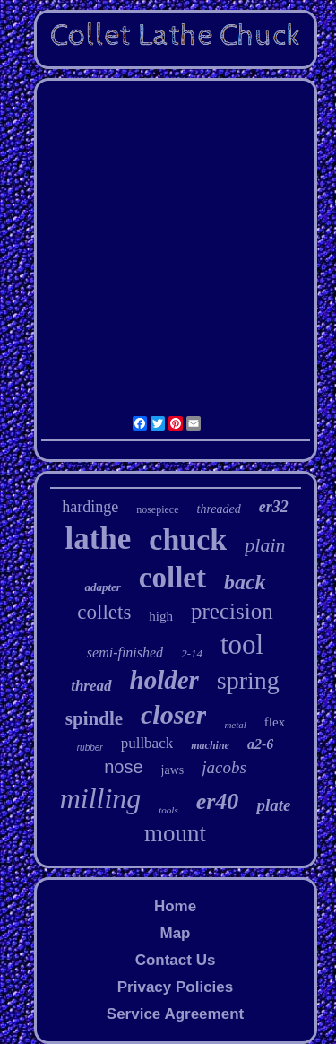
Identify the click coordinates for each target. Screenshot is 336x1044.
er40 (217, 801)
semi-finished (125, 652)
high (161, 616)
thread (91, 685)
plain (265, 545)
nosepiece (157, 509)
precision (232, 611)
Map (174, 933)
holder (164, 680)
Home (175, 906)
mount (175, 833)
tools (168, 810)
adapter (102, 587)
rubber (90, 748)
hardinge (90, 507)
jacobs (224, 767)
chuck (188, 539)
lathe (98, 538)
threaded (219, 509)
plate (273, 805)
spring (248, 680)
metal (235, 724)
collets (104, 612)
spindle (94, 718)
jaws (173, 770)
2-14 (191, 653)
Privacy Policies (175, 987)
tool (241, 644)
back (245, 582)
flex (274, 722)
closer (173, 714)
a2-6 (260, 744)
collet (172, 577)
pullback (147, 743)
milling (101, 798)
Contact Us (175, 960)
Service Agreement (175, 1013)
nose (123, 767)
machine (210, 745)
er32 (274, 507)
